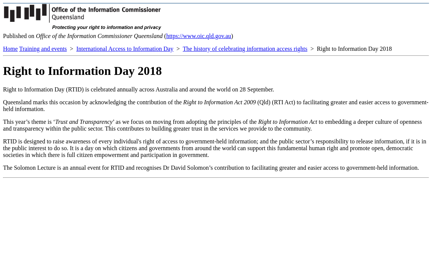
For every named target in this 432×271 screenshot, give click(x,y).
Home (10, 49)
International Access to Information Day (124, 49)
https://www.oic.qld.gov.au (198, 36)
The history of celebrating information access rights (245, 49)
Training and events (43, 49)
